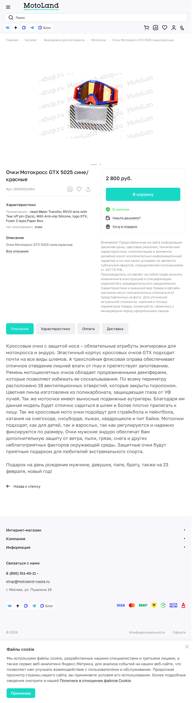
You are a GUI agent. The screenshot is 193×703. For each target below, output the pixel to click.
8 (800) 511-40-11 (21, 573)
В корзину (143, 194)
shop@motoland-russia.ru (28, 581)
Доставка (115, 329)
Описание (20, 329)
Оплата (88, 329)
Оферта (179, 632)
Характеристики (55, 329)
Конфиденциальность (147, 632)
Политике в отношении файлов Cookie (95, 680)
